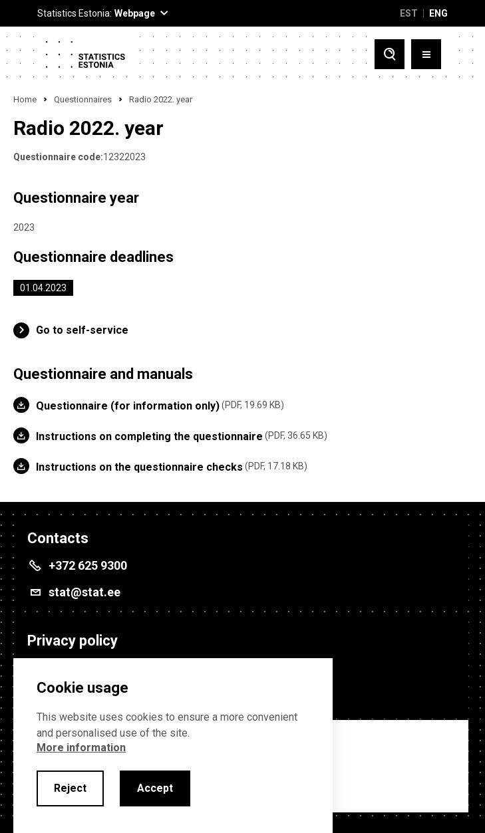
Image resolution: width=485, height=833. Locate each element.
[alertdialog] (173, 745)
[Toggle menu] (426, 54)
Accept (155, 788)
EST (409, 13)
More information (81, 747)
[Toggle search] (389, 54)
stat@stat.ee (84, 592)
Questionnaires (83, 99)
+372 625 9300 (88, 565)
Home (25, 99)
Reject (70, 788)
